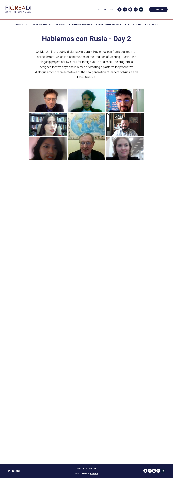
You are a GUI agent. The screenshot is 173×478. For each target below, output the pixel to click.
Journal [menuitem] (60, 24)
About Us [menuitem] (21, 24)
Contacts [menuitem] (151, 24)
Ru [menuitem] (105, 9)
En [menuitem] (99, 9)
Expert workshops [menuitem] (108, 24)
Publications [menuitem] (133, 24)
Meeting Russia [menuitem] (41, 24)
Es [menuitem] (111, 9)
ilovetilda (94, 473)
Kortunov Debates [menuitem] (80, 24)
